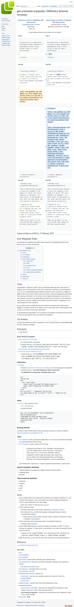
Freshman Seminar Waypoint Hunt (29, 351)
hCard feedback (26, 577)
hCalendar (55, 509)
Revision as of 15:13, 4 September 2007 (31, 20)
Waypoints (20, 292)
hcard (31, 572)
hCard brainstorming (33, 566)
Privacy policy (20, 604)
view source (31, 22)
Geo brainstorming (24, 561)
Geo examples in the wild (26, 570)
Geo (20, 552)
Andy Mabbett (23, 332)
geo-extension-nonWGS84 (29, 587)
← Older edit (31, 29)
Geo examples (23, 556)
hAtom (61, 509)
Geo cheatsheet (24, 554)
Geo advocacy (23, 568)
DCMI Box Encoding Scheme (28, 544)
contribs (36, 24)
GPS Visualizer (23, 443)
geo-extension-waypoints (29, 591)
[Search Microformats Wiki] (65, 6)
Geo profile (22, 596)
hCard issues (25, 580)
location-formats (24, 582)
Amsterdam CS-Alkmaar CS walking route (39, 367)
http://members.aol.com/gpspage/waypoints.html (33, 349)
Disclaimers (41, 604)
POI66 (21, 364)
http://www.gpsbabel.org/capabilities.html (29, 432)
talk (32, 24)
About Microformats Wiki (31, 604)
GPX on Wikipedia (26, 405)
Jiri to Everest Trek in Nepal (27, 339)
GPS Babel (22, 439)
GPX (20, 403)
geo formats (22, 558)
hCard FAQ (24, 575)
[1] (47, 504)
